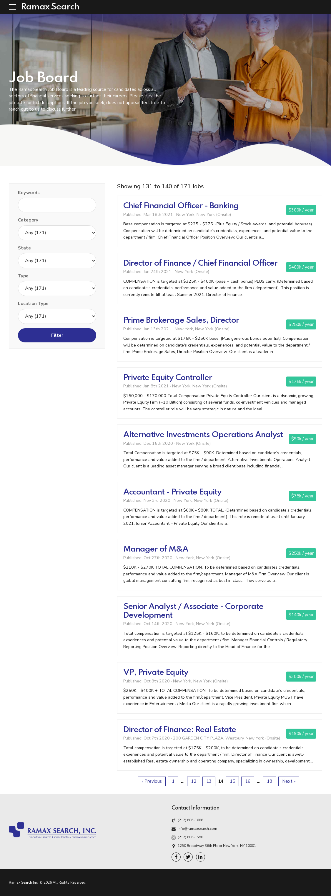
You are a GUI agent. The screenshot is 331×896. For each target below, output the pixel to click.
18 (269, 781)
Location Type (33, 304)
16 (247, 781)
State (24, 248)
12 (193, 781)
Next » (288, 781)
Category (28, 220)
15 (232, 781)
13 (209, 781)
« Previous (152, 781)
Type (23, 276)
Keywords (29, 193)
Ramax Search (50, 7)
